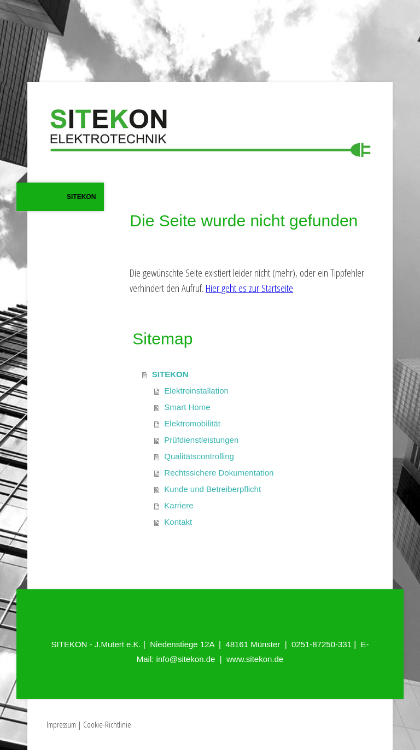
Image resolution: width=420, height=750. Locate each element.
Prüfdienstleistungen (201, 439)
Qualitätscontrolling (199, 456)
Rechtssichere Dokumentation (218, 472)
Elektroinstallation (196, 390)
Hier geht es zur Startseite (249, 288)
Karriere (178, 505)
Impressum (61, 724)
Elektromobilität (192, 423)
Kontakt (178, 521)
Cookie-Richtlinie (107, 724)
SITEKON (81, 197)
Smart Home (187, 407)
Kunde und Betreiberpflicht (212, 489)
